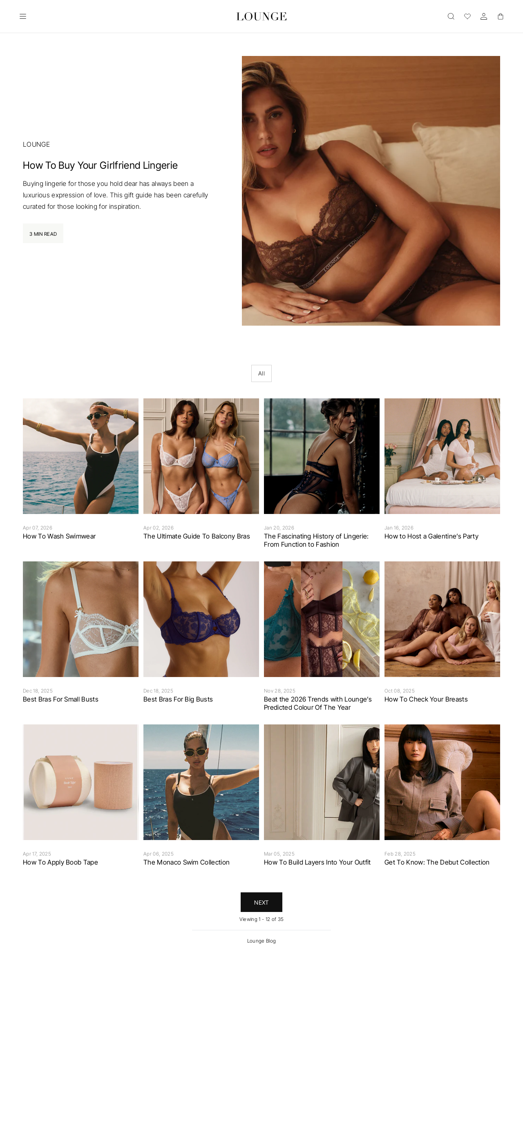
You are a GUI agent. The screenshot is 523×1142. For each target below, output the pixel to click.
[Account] (483, 16)
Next (261, 902)
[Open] (22, 16)
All (261, 373)
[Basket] (500, 16)
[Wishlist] (467, 16)
